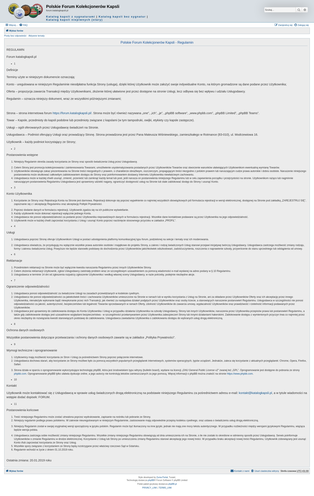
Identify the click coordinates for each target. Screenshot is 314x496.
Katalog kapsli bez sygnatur (122, 16)
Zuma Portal (162, 477)
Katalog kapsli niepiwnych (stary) (74, 19)
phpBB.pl (172, 484)
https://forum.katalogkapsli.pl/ (72, 113)
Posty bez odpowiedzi (15, 35)
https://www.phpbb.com (240, 373)
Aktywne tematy (36, 35)
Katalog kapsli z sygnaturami (70, 16)
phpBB (151, 480)
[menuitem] (23, 25)
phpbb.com (20, 373)
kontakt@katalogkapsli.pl (255, 393)
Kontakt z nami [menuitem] (239, 470)
